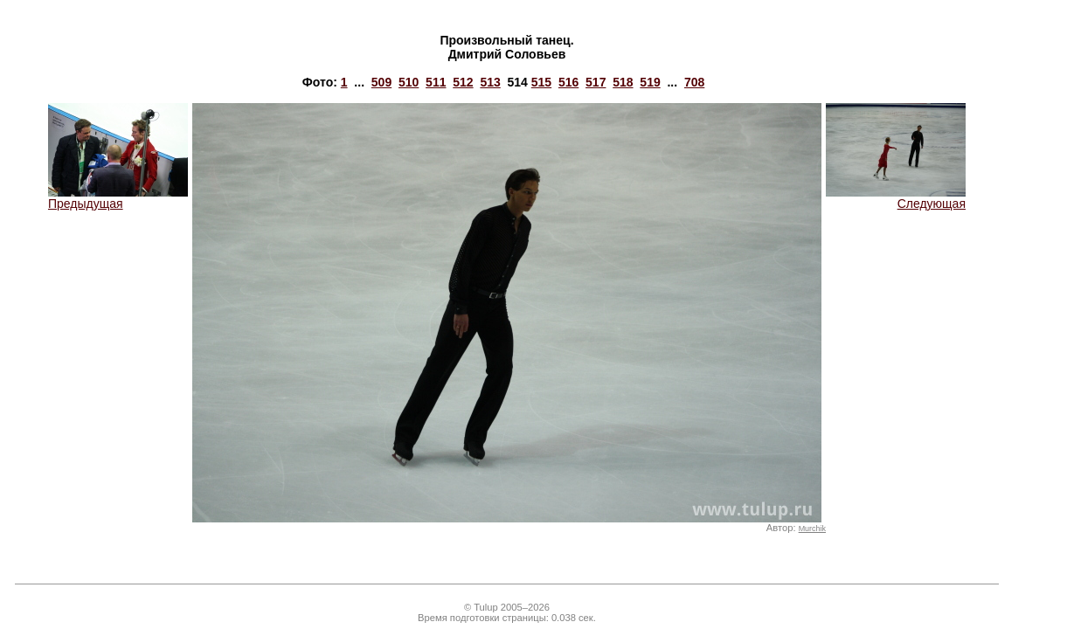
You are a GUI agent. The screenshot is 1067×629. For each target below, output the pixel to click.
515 (541, 82)
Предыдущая (118, 198)
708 (694, 82)
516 (568, 82)
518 (623, 82)
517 (595, 82)
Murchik (812, 528)
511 (436, 82)
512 (463, 82)
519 (650, 82)
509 (381, 82)
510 (408, 82)
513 (490, 82)
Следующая (896, 198)
